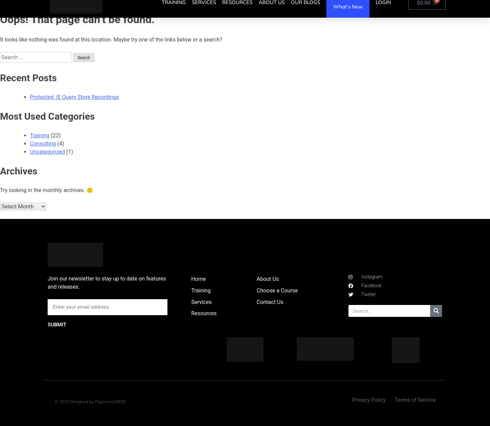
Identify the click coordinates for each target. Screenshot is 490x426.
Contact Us (270, 302)
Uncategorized (47, 152)
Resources (204, 313)
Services (201, 302)
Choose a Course (277, 290)
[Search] (436, 311)
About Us (268, 279)
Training (39, 135)
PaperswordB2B (110, 401)
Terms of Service (415, 400)
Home (198, 279)
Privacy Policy (369, 400)
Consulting (43, 143)
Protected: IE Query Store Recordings (74, 97)
